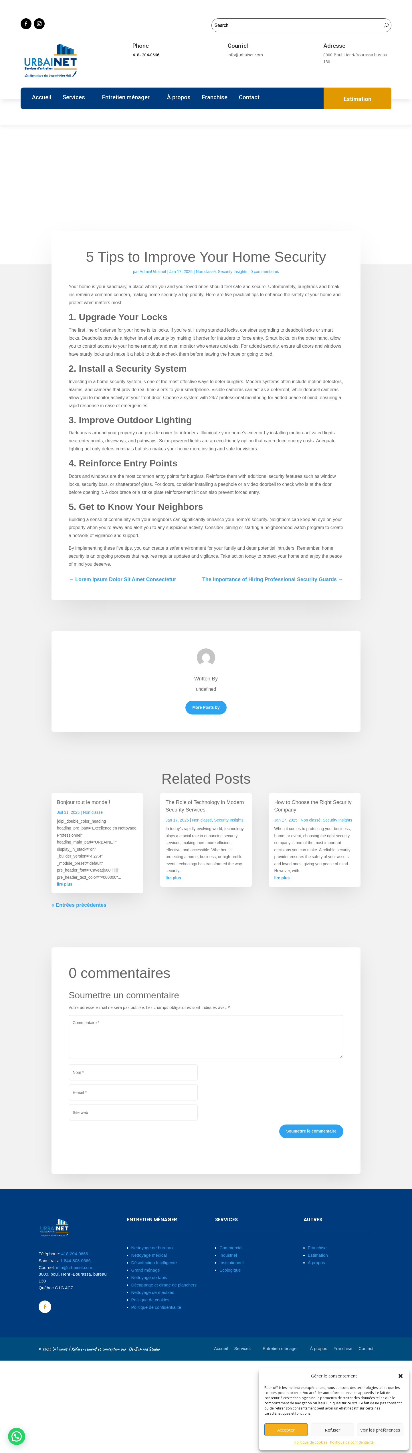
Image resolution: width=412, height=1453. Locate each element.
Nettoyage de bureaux (152, 1247)
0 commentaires (265, 271)
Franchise (214, 98)
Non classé (206, 271)
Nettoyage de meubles (152, 1292)
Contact (249, 98)
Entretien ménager (126, 98)
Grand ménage (145, 1270)
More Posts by (206, 707)
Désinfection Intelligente (154, 1262)
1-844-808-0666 (75, 1260)
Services (74, 98)
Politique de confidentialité (352, 1442)
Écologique (230, 1270)
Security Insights (232, 271)
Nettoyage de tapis (149, 1277)
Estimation (318, 1255)
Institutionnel (231, 1262)
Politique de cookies (310, 1442)
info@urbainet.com (74, 1267)
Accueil (41, 98)
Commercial (230, 1247)
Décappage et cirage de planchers (164, 1284)
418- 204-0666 (145, 55)
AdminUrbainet (153, 271)
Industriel (228, 1255)
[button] (400, 1376)
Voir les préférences (380, 1430)
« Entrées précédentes (79, 905)
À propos (179, 98)
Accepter (286, 1430)
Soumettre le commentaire (311, 1131)
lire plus (64, 884)
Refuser (332, 1430)
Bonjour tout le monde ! (83, 802)
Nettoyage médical (149, 1255)
